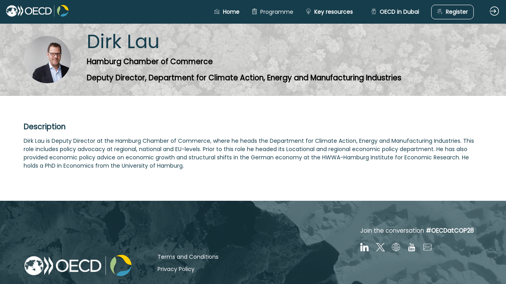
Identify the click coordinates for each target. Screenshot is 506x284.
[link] (272, 12)
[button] (226, 12)
